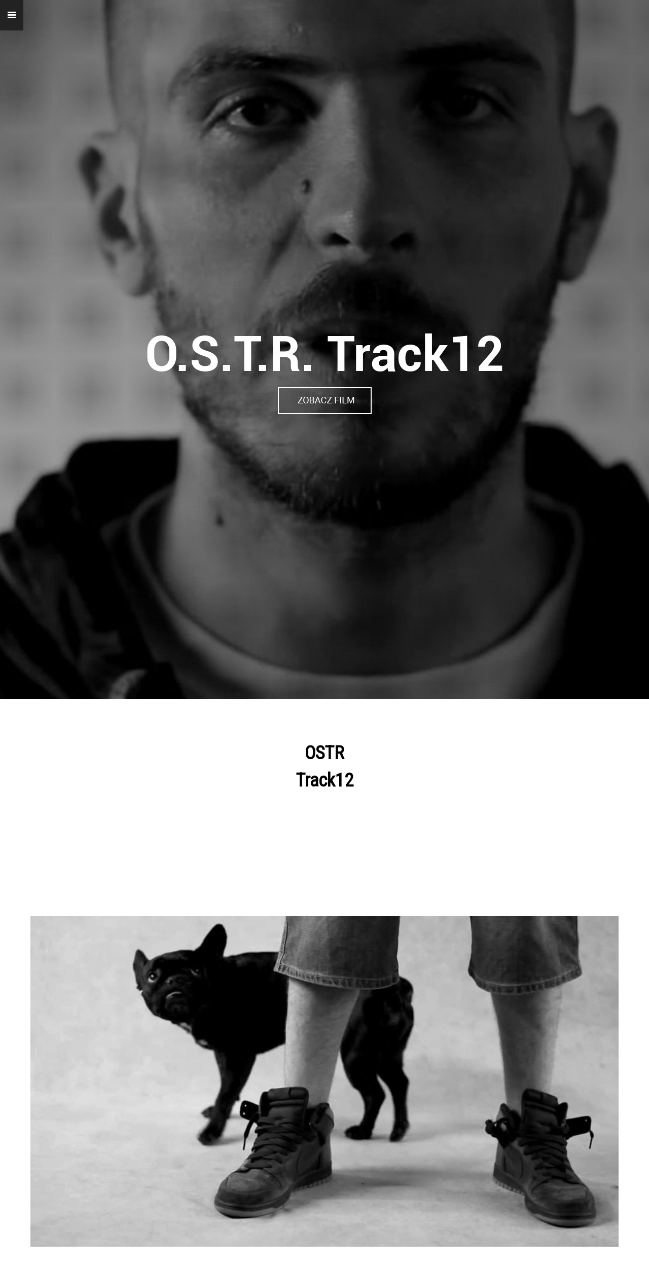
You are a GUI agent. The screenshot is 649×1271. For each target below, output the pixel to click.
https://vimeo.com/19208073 (324, 396)
